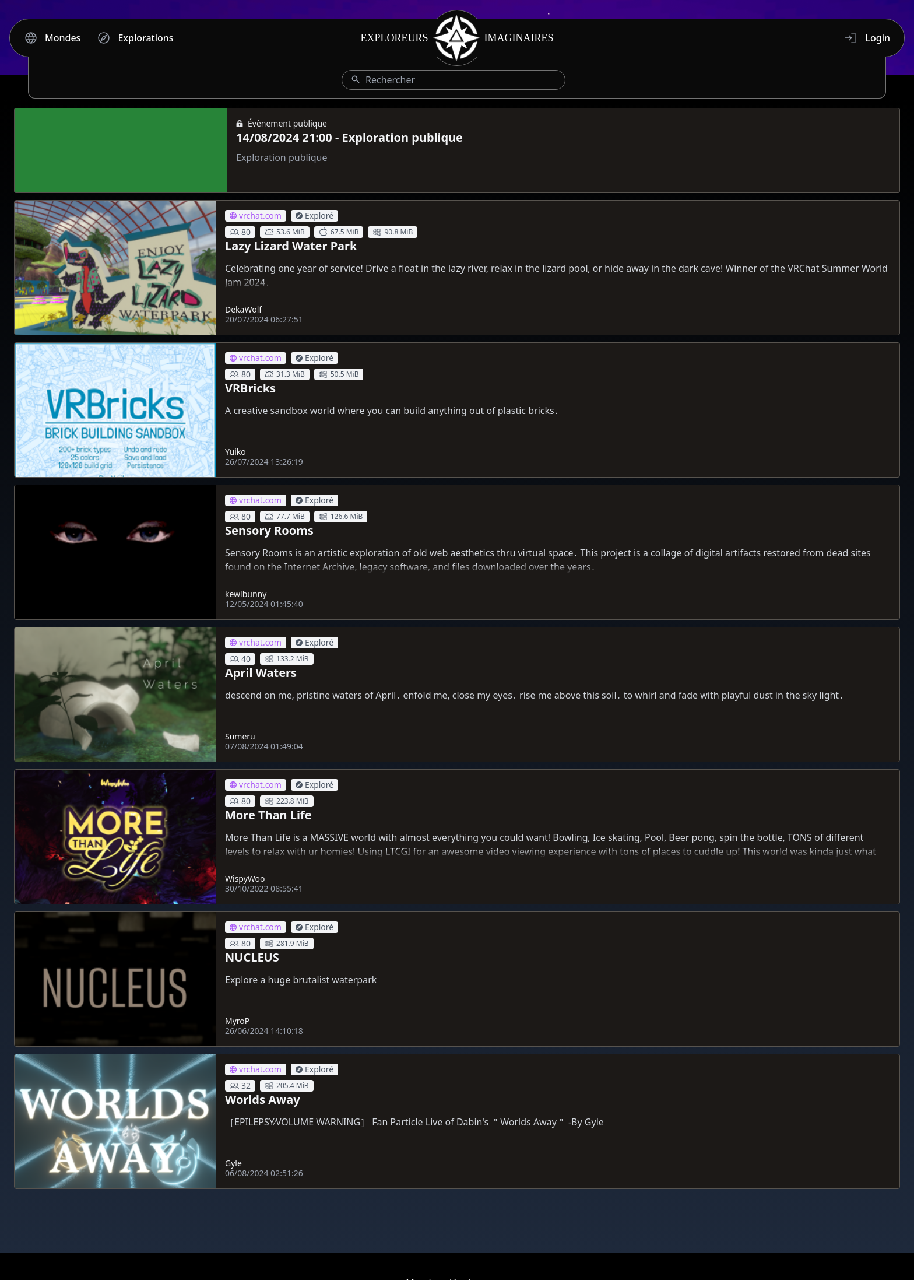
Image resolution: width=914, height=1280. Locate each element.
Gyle (233, 1163)
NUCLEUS (252, 957)
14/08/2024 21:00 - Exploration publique (349, 137)
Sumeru (240, 736)
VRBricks (250, 388)
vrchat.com (256, 215)
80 (240, 231)
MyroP (237, 1020)
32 (240, 1085)
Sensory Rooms (269, 530)
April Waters (261, 673)
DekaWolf (243, 309)
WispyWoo (245, 878)
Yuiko (235, 451)
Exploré (314, 215)
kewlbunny (245, 593)
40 (240, 658)
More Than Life (268, 815)
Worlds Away (262, 1099)
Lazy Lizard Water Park (291, 246)
